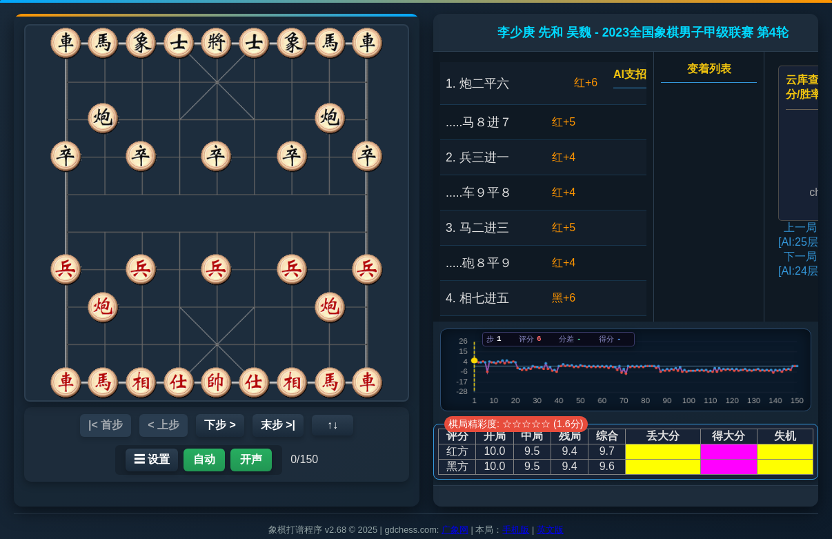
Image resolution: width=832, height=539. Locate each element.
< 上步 (163, 425)
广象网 (455, 530)
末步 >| (278, 425)
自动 (204, 459)
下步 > (220, 425)
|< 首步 (105, 425)
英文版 (550, 530)
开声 (251, 459)
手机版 (515, 530)
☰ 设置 (152, 459)
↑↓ (332, 425)
